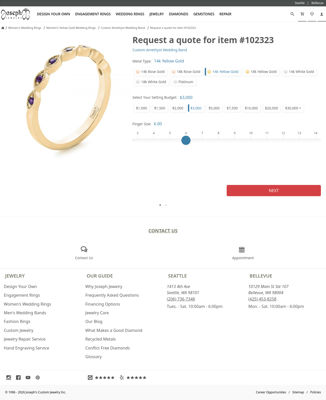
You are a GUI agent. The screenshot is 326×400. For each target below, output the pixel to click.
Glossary (93, 356)
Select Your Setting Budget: (154, 97)
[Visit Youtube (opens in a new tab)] (29, 377)
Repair (226, 13)
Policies (315, 392)
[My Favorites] (312, 14)
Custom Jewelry (18, 330)
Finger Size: (141, 123)
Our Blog (93, 321)
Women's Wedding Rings (27, 304)
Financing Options (102, 304)
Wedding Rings (130, 13)
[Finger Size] (226, 140)
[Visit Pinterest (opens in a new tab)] (39, 377)
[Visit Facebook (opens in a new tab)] (19, 377)
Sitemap (298, 392)
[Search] (292, 14)
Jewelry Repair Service (25, 339)
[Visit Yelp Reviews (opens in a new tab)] (133, 377)
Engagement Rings (93, 13)
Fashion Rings (17, 321)
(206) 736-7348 (181, 299)
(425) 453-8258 (262, 299)
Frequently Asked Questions (112, 295)
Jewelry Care (97, 313)
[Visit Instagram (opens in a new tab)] (9, 377)
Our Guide (100, 275)
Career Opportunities (271, 392)
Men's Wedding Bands (25, 313)
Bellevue (261, 275)
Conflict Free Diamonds (107, 348)
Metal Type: (142, 61)
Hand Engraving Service (26, 348)
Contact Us (163, 230)
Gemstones (203, 13)
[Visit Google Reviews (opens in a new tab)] (102, 377)
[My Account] (321, 14)
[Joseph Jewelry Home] (2, 27)
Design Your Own (53, 13)
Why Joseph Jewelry (103, 286)
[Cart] (302, 14)
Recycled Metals (100, 339)
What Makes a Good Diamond (113, 330)
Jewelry (157, 13)
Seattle (177, 275)
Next (274, 190)
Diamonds (178, 13)
